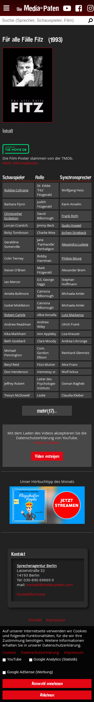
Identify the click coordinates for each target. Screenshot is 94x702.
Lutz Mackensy (73, 315)
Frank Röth (70, 216)
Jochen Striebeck (74, 232)
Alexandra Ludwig (75, 244)
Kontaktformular (31, 594)
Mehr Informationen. (21, 163)
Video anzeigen (47, 456)
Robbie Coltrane (16, 190)
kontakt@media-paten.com (49, 584)
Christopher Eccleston (13, 215)
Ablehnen (47, 695)
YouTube (14, 659)
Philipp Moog (71, 258)
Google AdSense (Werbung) (30, 672)
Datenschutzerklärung (40, 652)
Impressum (55, 620)
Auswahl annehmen (47, 683)
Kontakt (35, 620)
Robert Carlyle (14, 315)
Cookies (9, 652)
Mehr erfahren (47, 442)
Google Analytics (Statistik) (55, 659)
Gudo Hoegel (71, 225)
